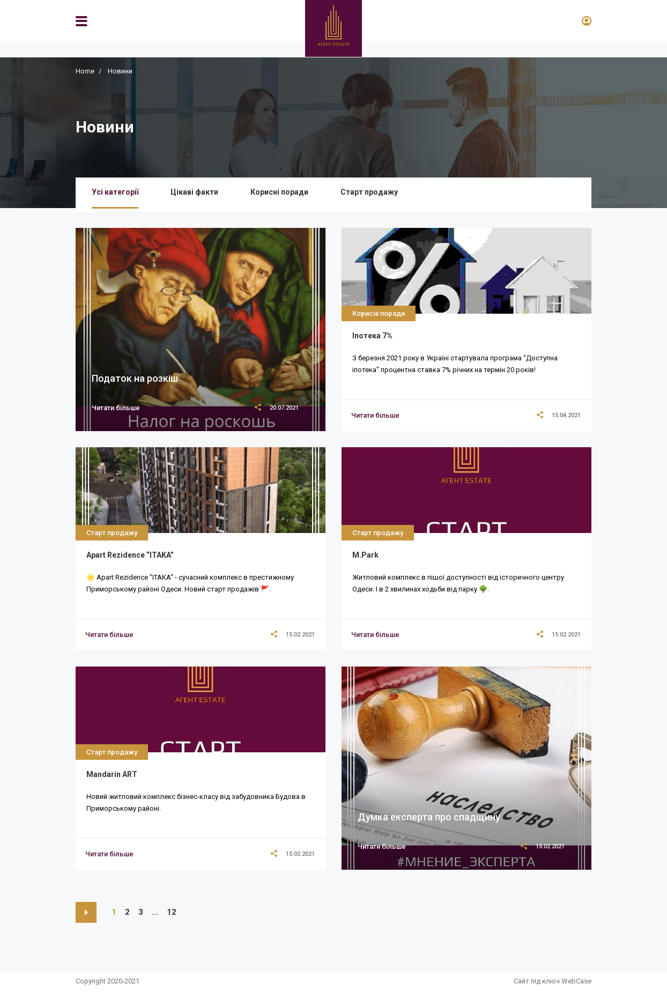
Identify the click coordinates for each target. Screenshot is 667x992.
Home (85, 71)
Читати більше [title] (116, 408)
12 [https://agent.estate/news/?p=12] (171, 912)
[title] (375, 415)
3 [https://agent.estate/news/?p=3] (140, 912)
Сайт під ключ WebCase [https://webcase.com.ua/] (552, 981)
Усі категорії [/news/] (115, 192)
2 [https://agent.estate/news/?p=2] (127, 912)
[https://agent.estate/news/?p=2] (86, 912)
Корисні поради (279, 192)
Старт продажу (369, 192)
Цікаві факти (194, 192)
